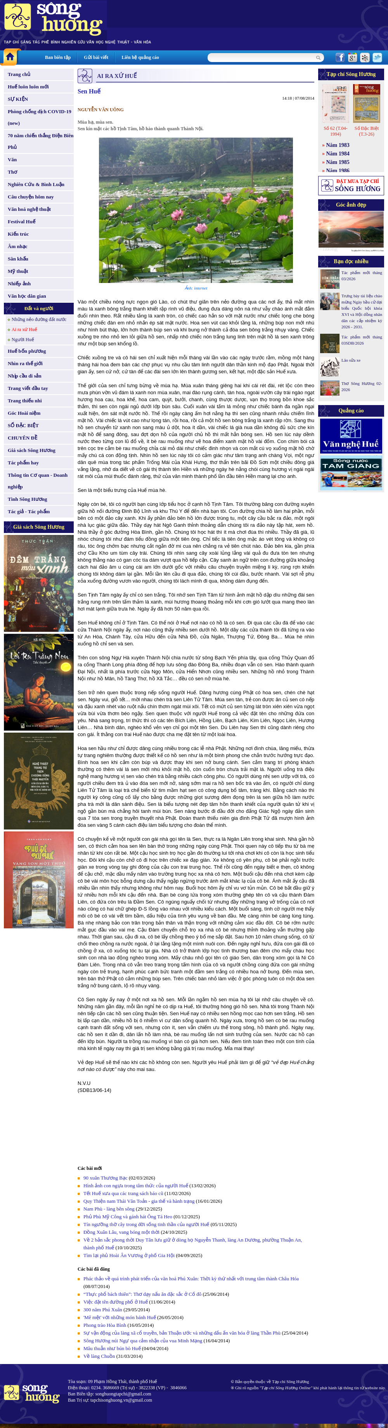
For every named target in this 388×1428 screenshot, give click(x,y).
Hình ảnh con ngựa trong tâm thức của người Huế (135, 1185)
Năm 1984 (338, 154)
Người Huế (23, 339)
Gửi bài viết (96, 57)
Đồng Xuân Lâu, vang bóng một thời (121, 1232)
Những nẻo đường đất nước (39, 319)
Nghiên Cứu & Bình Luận (36, 184)
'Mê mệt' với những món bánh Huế (119, 1317)
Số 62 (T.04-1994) (335, 131)
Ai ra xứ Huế (24, 329)
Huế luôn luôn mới (28, 87)
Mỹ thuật (18, 271)
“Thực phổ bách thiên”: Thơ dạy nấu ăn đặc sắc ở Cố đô (142, 1294)
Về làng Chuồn (99, 1356)
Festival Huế (21, 221)
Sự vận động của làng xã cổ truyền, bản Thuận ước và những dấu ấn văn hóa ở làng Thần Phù (182, 1333)
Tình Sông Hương (27, 499)
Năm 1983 (338, 145)
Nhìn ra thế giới (25, 363)
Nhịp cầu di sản (25, 376)
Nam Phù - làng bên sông (109, 1209)
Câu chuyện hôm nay (31, 197)
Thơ (12, 172)
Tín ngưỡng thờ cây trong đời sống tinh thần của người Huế (146, 1224)
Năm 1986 (338, 171)
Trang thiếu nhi (25, 401)
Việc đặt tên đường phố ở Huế (115, 1302)
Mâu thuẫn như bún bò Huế (112, 1348)
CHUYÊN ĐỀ (22, 438)
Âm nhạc (18, 246)
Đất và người (39, 308)
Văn (12, 159)
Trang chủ (19, 74)
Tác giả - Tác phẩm (29, 511)
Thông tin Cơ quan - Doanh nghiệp (38, 481)
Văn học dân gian (27, 296)
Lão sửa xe (350, 360)
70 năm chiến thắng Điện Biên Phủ (40, 141)
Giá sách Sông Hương (31, 450)
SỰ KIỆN (18, 99)
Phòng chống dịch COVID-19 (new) (39, 117)
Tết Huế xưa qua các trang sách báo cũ (123, 1193)
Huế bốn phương (27, 351)
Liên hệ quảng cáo (140, 57)
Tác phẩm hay (23, 463)
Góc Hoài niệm (24, 413)
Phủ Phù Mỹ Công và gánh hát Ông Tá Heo (127, 1216)
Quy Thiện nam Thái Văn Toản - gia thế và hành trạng (138, 1201)
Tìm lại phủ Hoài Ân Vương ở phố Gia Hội (129, 1255)
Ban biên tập (58, 57)
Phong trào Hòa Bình (104, 1325)
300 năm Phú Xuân (102, 1309)
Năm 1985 (338, 162)
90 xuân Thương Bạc (105, 1178)
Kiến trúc (18, 234)
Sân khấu (18, 259)
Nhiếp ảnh (19, 283)
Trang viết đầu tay (28, 388)
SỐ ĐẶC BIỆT (23, 425)
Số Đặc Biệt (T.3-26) (367, 131)
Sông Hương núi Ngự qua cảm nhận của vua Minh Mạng (142, 1340)
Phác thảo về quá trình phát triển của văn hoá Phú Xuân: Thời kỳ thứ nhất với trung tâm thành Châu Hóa (191, 1278)
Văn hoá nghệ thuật (29, 209)
